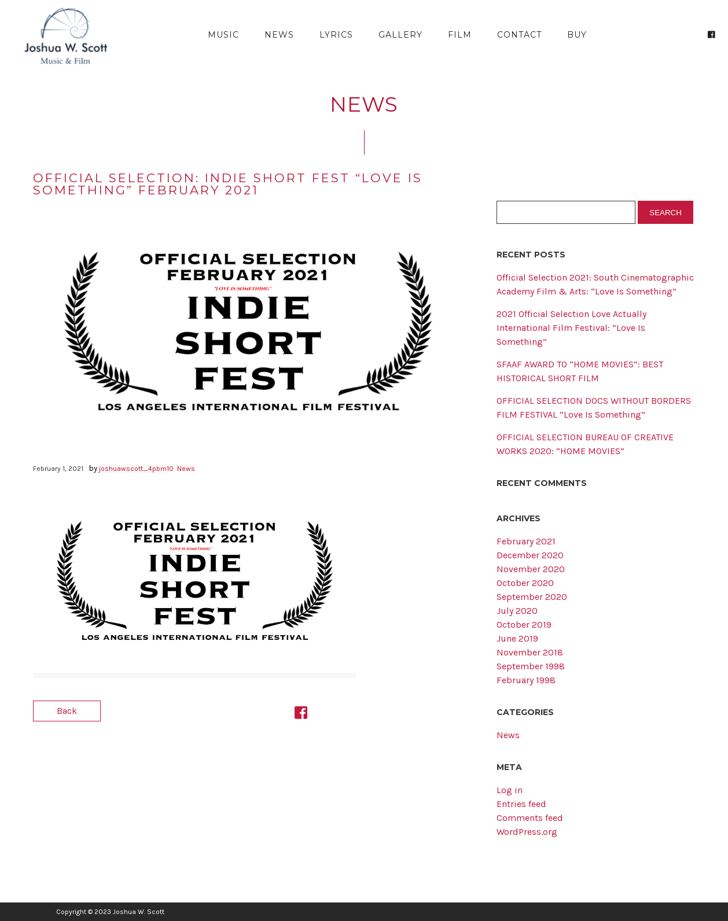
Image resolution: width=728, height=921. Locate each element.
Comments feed (530, 817)
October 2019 (524, 624)
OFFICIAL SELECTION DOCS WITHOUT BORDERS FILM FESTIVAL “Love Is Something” (594, 407)
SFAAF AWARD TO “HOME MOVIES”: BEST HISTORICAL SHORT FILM (580, 371)
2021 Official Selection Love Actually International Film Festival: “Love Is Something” (571, 327)
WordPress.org (527, 831)
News (279, 35)
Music (223, 35)
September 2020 (532, 596)
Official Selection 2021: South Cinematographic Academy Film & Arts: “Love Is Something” (595, 284)
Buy (577, 35)
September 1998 (531, 666)
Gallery (400, 35)
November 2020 (531, 568)
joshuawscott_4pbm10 (136, 469)
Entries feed (521, 803)
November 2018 (530, 652)
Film (460, 35)
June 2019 (517, 638)
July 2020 (517, 610)
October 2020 (525, 582)
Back (67, 710)
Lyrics (336, 35)
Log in (510, 789)
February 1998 (526, 680)
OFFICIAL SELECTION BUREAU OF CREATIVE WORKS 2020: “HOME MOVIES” (585, 444)
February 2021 (526, 541)
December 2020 (530, 555)
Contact (519, 35)
